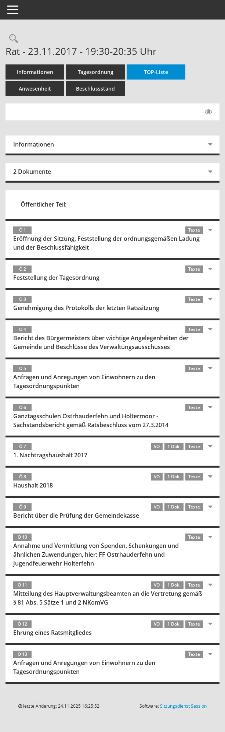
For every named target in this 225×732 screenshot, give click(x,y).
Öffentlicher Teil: (43, 204)
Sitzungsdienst (183, 706)
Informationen (35, 71)
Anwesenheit (35, 88)
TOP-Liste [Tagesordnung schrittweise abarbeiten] (156, 71)
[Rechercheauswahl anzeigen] (12, 39)
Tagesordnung (95, 71)
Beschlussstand (95, 88)
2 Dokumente (32, 172)
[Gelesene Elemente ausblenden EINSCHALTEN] (208, 112)
